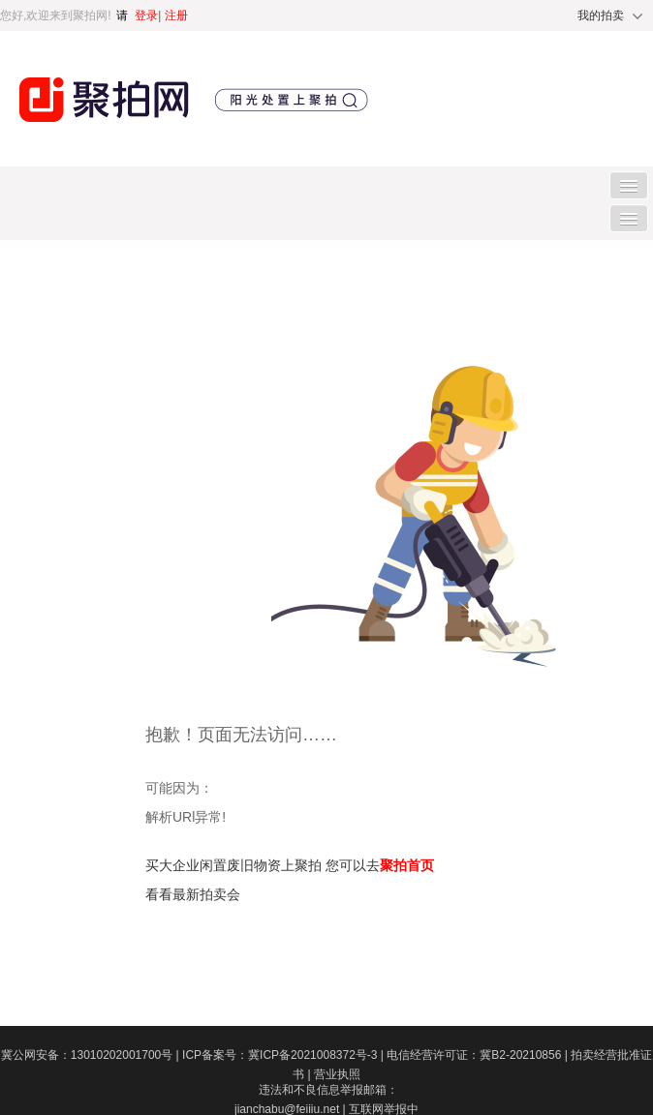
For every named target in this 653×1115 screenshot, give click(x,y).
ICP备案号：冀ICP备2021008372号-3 (284, 1055)
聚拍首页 (407, 865)
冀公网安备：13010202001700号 (91, 1055)
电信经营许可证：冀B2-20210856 (479, 1055)
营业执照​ (337, 1074)
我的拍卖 (600, 15)
